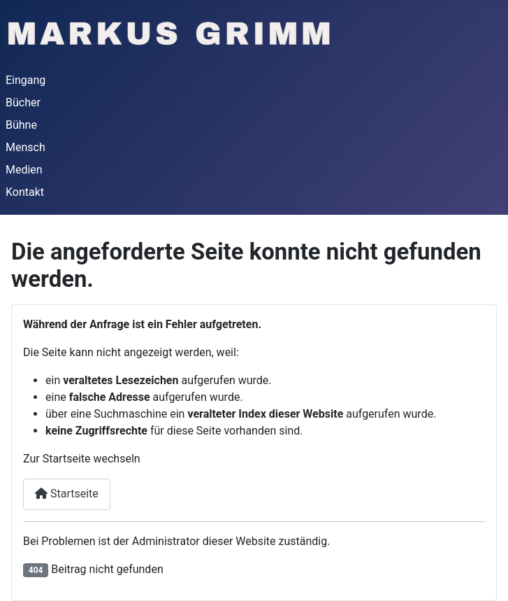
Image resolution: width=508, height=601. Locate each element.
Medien (24, 169)
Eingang (25, 80)
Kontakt (25, 192)
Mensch (25, 147)
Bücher (23, 102)
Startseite (67, 493)
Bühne (21, 125)
